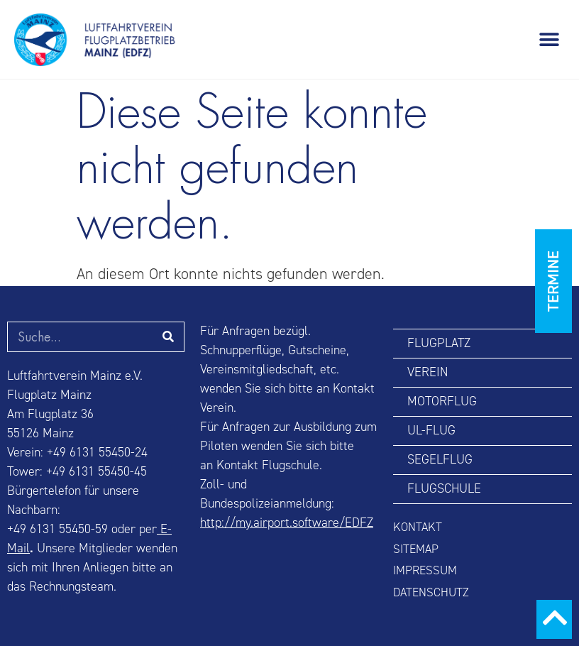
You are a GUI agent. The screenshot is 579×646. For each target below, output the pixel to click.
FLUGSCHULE (444, 489)
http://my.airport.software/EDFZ (286, 523)
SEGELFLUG (440, 459)
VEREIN (427, 372)
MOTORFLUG (442, 401)
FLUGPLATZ (438, 343)
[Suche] (168, 336)
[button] (549, 39)
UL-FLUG (431, 430)
